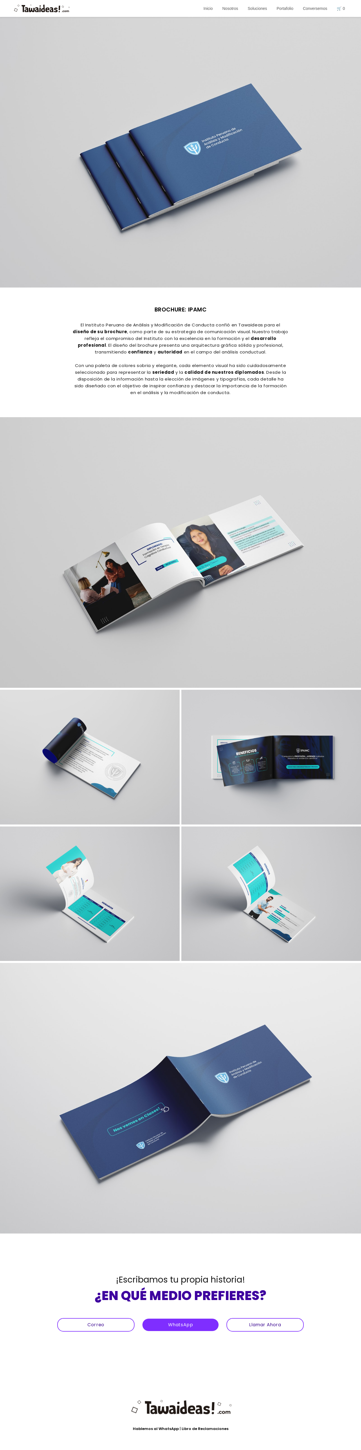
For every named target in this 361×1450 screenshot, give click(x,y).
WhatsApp (180, 1324)
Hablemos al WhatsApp (156, 1428)
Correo (95, 1324)
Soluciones (257, 8)
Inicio (208, 8)
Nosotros (230, 8)
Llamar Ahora (265, 1324)
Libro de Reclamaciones (205, 1428)
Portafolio (285, 8)
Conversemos (315, 8)
